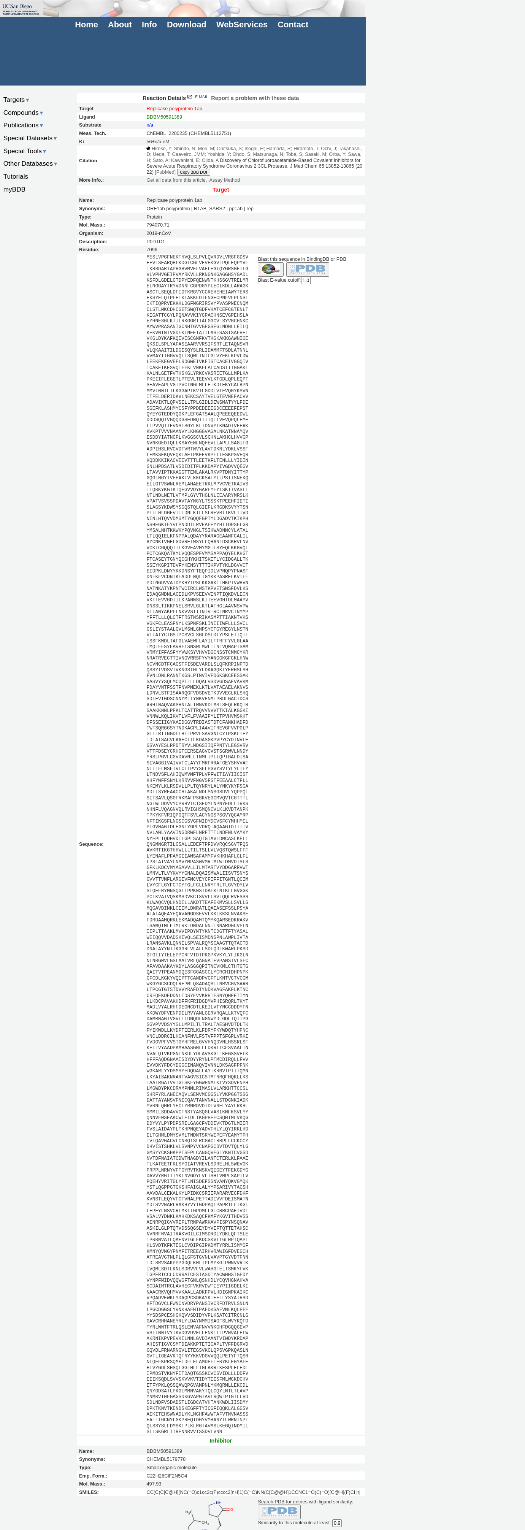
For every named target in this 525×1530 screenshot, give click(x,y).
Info (149, 24)
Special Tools (25, 151)
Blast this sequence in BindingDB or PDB (302, 259)
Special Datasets (30, 138)
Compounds (23, 112)
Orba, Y (337, 154)
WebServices (242, 24)
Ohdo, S (242, 154)
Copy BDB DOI (193, 172)
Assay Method (224, 180)
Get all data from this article (175, 180)
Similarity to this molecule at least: (294, 1522)
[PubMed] (165, 172)
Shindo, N (184, 148)
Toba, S (294, 154)
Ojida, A (210, 160)
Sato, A (160, 160)
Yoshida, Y (218, 154)
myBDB (14, 189)
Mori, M (206, 148)
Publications (23, 125)
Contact (293, 24)
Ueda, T (161, 154)
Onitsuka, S (229, 148)
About (120, 24)
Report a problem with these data (242, 98)
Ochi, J (328, 148)
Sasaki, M (315, 154)
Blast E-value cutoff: (279, 280)
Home (86, 24)
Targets (16, 99)
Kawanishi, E (185, 160)
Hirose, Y (161, 148)
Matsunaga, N (268, 154)
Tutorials (16, 176)
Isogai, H (253, 148)
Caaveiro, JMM (188, 154)
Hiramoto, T (305, 148)
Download (186, 24)
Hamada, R (278, 148)
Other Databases (31, 163)
